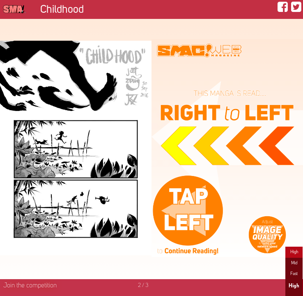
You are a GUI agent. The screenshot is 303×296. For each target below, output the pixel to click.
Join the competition (30, 285)
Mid (294, 263)
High (294, 252)
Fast (294, 274)
